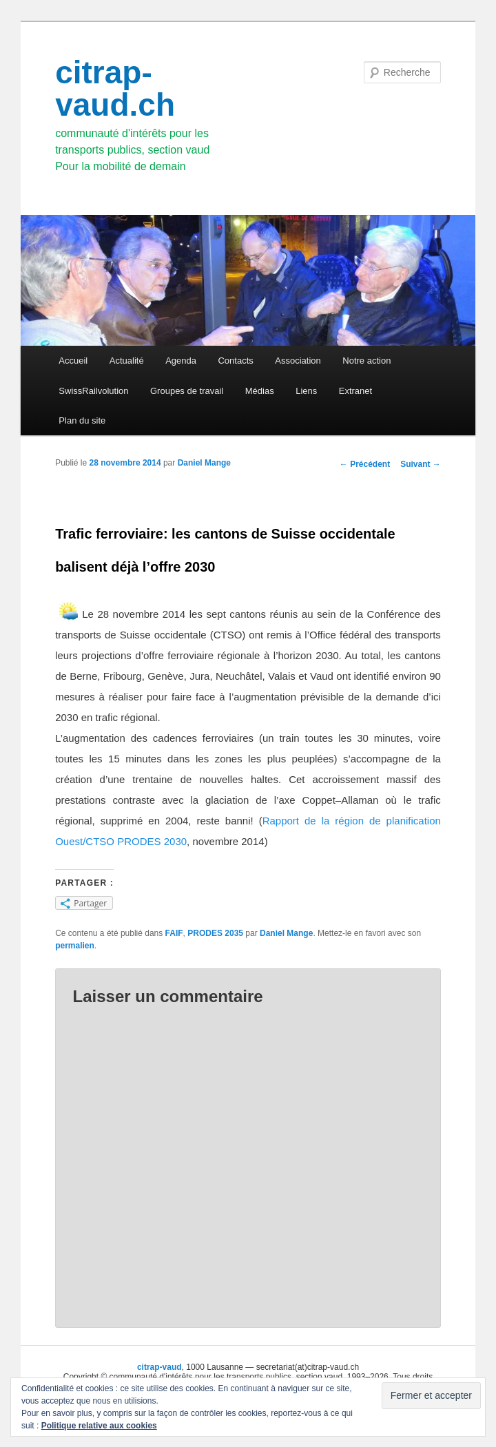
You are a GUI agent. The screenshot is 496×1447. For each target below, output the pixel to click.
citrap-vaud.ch (115, 88)
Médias (259, 391)
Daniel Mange (204, 463)
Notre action (366, 360)
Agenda (180, 360)
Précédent (365, 464)
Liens (306, 391)
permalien (74, 945)
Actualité (127, 360)
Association (297, 360)
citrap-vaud (159, 1367)
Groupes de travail (186, 391)
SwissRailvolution (93, 391)
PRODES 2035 (215, 933)
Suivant (420, 464)
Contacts (235, 360)
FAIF (174, 933)
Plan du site (82, 420)
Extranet (355, 391)
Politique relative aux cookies (99, 1425)
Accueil (73, 360)
